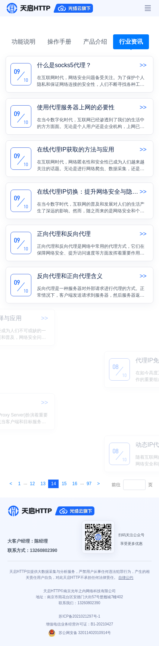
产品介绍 (95, 41)
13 (42, 483)
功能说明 (23, 41)
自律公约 (125, 577)
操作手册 (59, 41)
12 (32, 483)
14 (53, 483)
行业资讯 (131, 41)
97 (89, 483)
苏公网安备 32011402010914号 (79, 633)
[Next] (10, 484)
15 (64, 483)
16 (74, 483)
